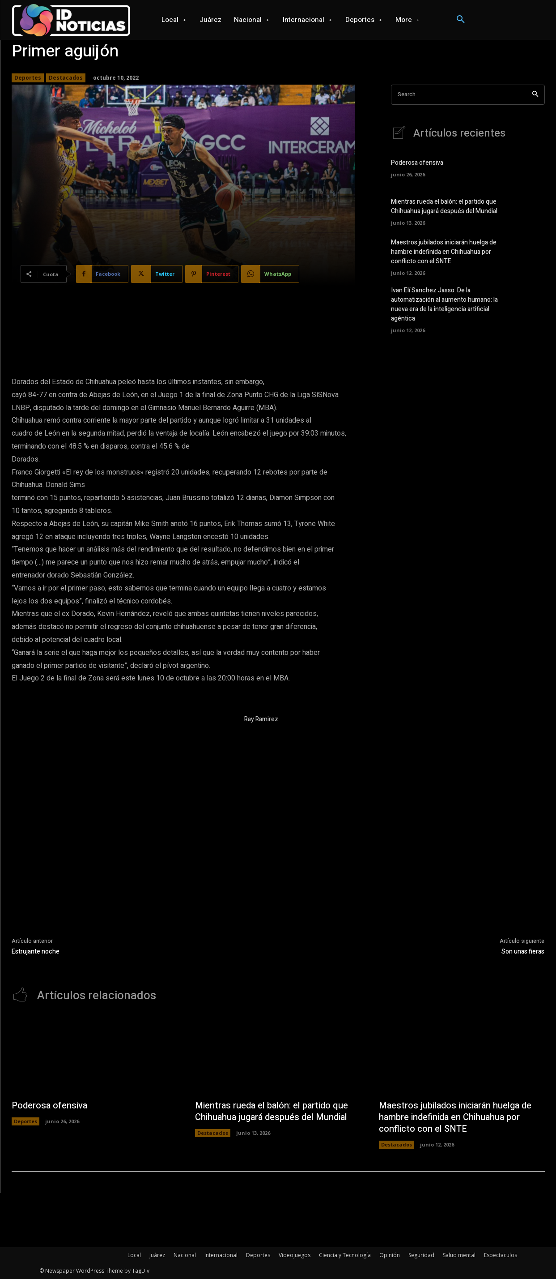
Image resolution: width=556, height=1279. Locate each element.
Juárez (157, 1255)
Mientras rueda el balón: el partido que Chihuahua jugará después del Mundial (444, 206)
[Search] (535, 95)
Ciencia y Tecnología (345, 1255)
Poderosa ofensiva (417, 162)
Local (134, 1255)
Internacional (221, 1255)
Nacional (185, 1255)
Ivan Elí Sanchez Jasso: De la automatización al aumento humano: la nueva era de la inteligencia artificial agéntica (444, 304)
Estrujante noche (35, 951)
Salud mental (459, 1255)
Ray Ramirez (261, 719)
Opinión (389, 1255)
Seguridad (421, 1255)
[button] (460, 19)
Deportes (28, 77)
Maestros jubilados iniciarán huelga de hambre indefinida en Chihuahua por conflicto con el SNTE (444, 252)
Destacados (65, 77)
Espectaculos (500, 1255)
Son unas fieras (522, 951)
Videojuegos (294, 1255)
